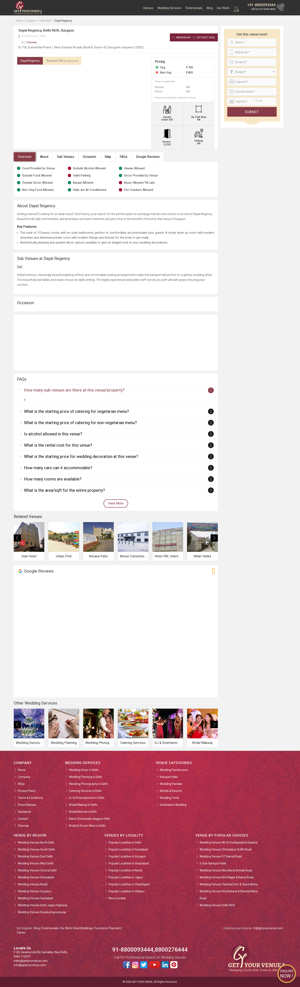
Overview (24, 157)
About (44, 157)
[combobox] (252, 72)
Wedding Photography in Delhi (88, 784)
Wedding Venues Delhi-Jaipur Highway (42, 905)
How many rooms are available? (53, 479)
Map (108, 157)
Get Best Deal (204, 37)
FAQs (123, 157)
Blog (210, 8)
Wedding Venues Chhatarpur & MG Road (225, 849)
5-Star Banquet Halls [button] (213, 863)
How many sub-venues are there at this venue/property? (74, 390)
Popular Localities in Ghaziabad (129, 863)
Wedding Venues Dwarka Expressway (42, 912)
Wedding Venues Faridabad (35, 898)
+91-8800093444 (261, 5)
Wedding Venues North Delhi (36, 842)
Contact (23, 818)
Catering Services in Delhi (85, 790)
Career (21, 932)
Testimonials (193, 8)
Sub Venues (65, 157)
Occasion (89, 157)
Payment (115, 928)
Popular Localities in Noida (125, 870)
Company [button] (24, 777)
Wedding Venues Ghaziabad (36, 877)
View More (116, 503)
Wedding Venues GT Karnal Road (221, 856)
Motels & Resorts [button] (171, 790)
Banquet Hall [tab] (62, 60)
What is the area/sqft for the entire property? (64, 490)
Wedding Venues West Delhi (36, 863)
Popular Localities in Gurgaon (127, 856)
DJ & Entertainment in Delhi (86, 797)
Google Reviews (148, 157)
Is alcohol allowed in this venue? (53, 433)
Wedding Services (169, 8)
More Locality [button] (117, 898)
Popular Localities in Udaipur (127, 891)
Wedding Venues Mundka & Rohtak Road (226, 870)
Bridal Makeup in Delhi (83, 804)
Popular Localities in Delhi (125, 842)
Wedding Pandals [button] (171, 784)
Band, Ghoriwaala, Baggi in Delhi (89, 818)
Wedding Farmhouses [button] (174, 770)
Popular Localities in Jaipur (126, 877)
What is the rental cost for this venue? (58, 445)
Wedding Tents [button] (169, 797)
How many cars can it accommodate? (58, 467)
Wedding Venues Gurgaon (34, 891)
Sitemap (23, 825)
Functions (101, 928)
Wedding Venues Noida (33, 884)
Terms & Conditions (30, 797)
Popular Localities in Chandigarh (129, 884)
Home (22, 770)
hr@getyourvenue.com (268, 928)
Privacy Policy (26, 790)
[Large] (252, 101)
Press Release (27, 804)
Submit (252, 112)
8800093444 (181, 37)
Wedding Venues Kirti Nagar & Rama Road (226, 877)
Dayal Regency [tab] (30, 60)
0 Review (29, 42)
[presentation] (17, 538)
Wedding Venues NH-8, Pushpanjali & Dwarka (228, 842)
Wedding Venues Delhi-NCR (217, 905)
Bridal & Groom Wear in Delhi (87, 825)
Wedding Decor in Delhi (83, 770)
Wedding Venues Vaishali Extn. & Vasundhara (229, 884)
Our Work (223, 8)
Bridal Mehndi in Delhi (83, 811)
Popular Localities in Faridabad (128, 849)
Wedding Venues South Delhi (36, 849)
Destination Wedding (173, 804)
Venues (148, 8)
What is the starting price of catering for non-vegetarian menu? (80, 422)
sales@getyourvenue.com (31, 960)
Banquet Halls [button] (169, 777)
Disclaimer (24, 811)
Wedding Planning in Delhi (85, 777)
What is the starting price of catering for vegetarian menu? (76, 411)
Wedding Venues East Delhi (35, 856)
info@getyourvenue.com (30, 965)
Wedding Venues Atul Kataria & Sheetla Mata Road (229, 895)
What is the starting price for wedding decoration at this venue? (81, 456)
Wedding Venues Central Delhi (37, 870)
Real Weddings (83, 928)
